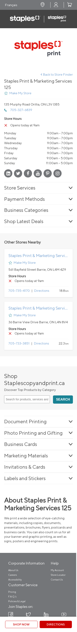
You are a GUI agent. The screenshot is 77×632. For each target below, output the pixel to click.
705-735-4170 (19, 291)
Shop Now (21, 624)
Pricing (12, 591)
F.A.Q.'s (12, 596)
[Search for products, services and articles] (27, 399)
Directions (41, 291)
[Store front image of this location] (38, 48)
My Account (57, 570)
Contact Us (57, 579)
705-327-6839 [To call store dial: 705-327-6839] (21, 110)
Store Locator (58, 574)
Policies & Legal (16, 601)
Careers (12, 574)
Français (11, 5)
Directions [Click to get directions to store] (56, 624)
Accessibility (15, 579)
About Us (13, 570)
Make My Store (20, 93)
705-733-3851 (19, 343)
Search (63, 399)
